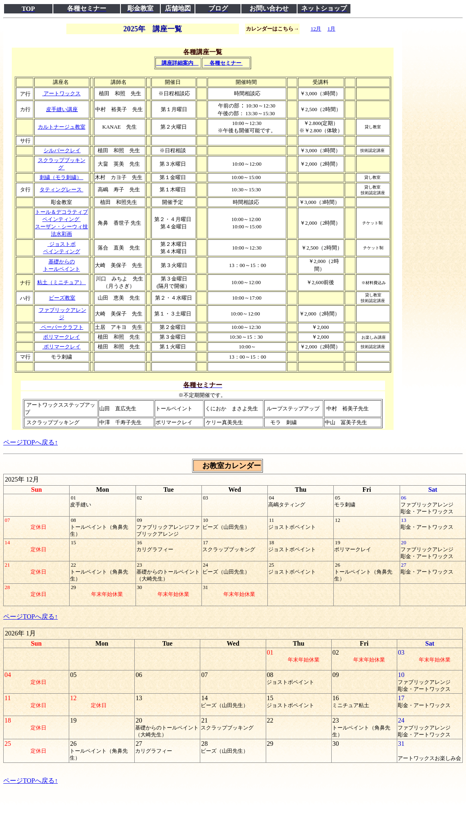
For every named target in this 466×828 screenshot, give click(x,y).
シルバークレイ (62, 150)
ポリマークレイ (61, 337)
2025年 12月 (22, 479)
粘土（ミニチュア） (61, 282)
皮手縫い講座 (62, 109)
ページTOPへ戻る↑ (30, 442)
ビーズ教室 (62, 298)
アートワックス (61, 93)
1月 (331, 29)
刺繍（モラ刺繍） (61, 177)
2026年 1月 (20, 633)
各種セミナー (223, 63)
